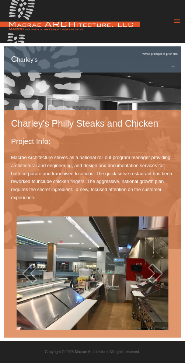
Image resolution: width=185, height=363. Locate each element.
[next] (155, 273)
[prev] (29, 273)
